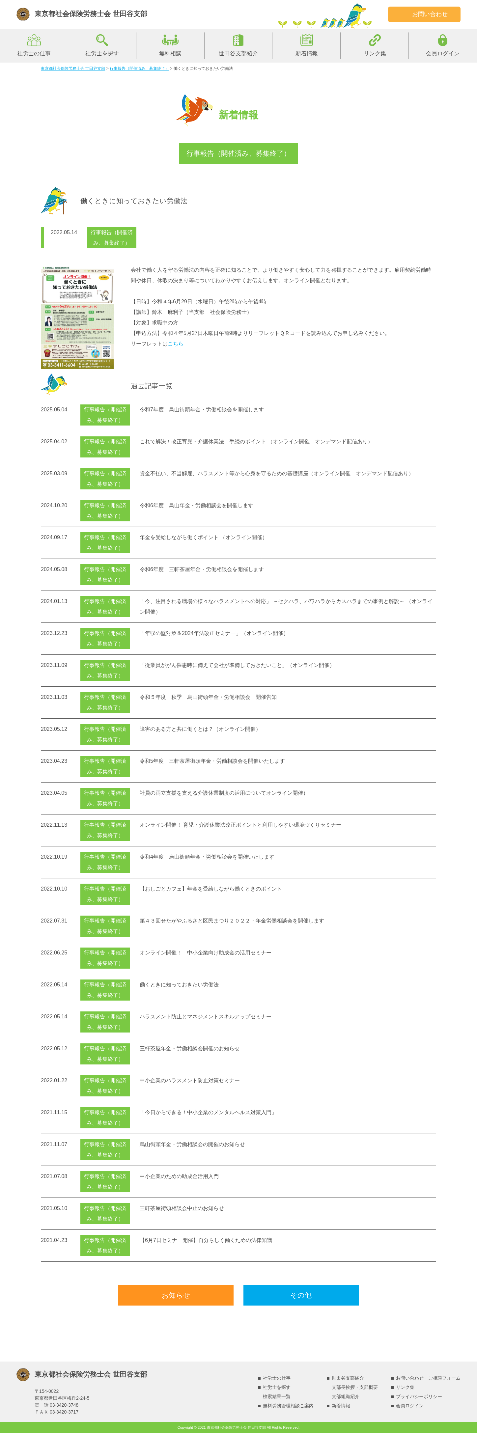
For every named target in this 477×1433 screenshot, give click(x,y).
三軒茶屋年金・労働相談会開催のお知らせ (190, 1048)
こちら (175, 343)
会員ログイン (443, 53)
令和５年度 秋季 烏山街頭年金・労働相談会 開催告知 (208, 697)
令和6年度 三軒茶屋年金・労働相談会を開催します (202, 569)
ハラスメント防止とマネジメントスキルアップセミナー (205, 1016)
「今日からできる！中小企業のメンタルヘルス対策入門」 (208, 1112)
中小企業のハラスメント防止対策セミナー (190, 1080)
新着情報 (306, 53)
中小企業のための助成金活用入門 (179, 1176)
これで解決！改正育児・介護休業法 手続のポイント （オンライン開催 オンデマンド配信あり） (256, 441)
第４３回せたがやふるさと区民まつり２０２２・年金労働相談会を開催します (232, 920)
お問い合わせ (430, 14)
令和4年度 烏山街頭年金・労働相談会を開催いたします (207, 857)
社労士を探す (102, 53)
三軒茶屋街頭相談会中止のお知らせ (182, 1208)
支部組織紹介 (345, 1396)
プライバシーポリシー (419, 1396)
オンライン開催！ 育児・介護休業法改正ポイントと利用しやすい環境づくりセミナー (240, 825)
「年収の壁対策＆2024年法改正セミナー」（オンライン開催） (214, 633)
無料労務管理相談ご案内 (288, 1405)
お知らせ (176, 1295)
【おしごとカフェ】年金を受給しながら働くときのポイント (211, 889)
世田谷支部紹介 (238, 53)
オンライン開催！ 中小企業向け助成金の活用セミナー (205, 952)
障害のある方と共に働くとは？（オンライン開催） (200, 729)
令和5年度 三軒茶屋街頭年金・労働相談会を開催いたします (212, 761)
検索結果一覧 (277, 1396)
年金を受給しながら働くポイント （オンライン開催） (203, 537)
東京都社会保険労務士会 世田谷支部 (91, 13)
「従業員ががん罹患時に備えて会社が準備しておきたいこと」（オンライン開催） (237, 665)
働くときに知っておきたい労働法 (179, 984)
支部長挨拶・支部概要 (355, 1387)
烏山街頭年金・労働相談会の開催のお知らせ (192, 1144)
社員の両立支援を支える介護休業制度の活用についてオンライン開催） (224, 793)
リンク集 (375, 53)
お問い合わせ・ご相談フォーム (428, 1378)
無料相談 (170, 53)
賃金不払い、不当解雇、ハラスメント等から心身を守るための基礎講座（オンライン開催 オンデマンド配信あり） (277, 473)
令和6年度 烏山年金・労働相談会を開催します (196, 505)
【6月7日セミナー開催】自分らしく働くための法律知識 (206, 1240)
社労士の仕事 (34, 53)
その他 (301, 1295)
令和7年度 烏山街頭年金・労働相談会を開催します (202, 409)
